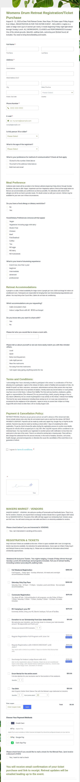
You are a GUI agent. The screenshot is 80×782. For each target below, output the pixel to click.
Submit (40, 767)
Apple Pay (19, 711)
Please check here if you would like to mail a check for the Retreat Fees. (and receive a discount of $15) (39, 735)
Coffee (11, 241)
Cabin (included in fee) (17, 307)
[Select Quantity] (20, 662)
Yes (10, 210)
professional (14, 278)
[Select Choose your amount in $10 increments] (38, 610)
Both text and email (16, 167)
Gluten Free (13, 228)
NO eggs (12, 247)
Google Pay (20, 720)
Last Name (44, 53)
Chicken (12, 231)
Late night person (15, 360)
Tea (10, 244)
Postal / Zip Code (11, 96)
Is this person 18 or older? (16, 132)
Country (43, 96)
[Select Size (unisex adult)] (42, 677)
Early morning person (17, 357)
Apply (27, 689)
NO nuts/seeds (14, 254)
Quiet (11, 354)
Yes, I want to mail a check (19, 740)
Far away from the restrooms (20, 367)
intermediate (14, 271)
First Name (9, 53)
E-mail (9, 116)
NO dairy (12, 251)
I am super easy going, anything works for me (26, 370)
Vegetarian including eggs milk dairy (22, 225)
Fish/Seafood (14, 238)
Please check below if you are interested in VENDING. (27, 510)
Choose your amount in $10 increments (23, 610)
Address (10, 60)
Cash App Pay (21, 725)
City (7, 87)
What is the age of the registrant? (19, 144)
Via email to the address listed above (22, 164)
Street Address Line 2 (12, 78)
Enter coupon (10, 685)
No (10, 207)
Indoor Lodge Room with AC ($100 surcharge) (26, 310)
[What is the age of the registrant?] (22, 149)
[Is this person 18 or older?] (22, 136)
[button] (22, 467)
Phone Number (13, 103)
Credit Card (20, 705)
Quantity (14, 662)
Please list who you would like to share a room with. (27, 332)
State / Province (46, 87)
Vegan (11, 221)
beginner (12, 268)
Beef (11, 234)
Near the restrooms (16, 363)
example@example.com (13, 125)
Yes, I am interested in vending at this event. (25, 513)
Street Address (10, 68)
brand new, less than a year (19, 265)
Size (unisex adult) (29, 677)
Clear (34, 475)
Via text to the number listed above (22, 161)
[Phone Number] (22, 108)
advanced (12, 275)
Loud (11, 350)
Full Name (10, 44)
